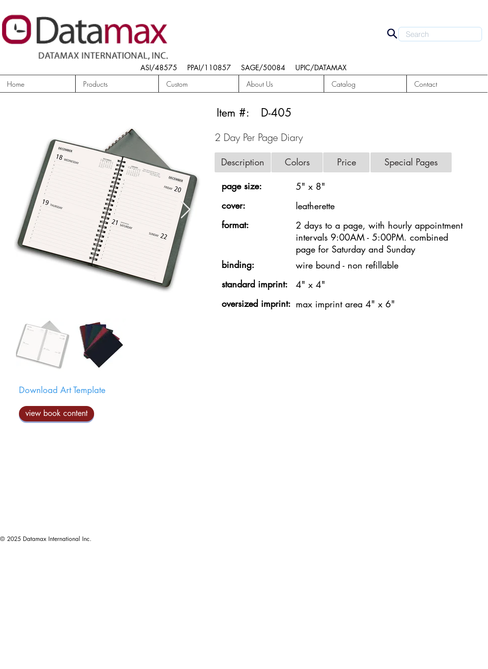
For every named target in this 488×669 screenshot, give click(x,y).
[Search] (391, 33)
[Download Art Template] (62, 391)
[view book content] (56, 413)
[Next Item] (185, 210)
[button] (117, 84)
